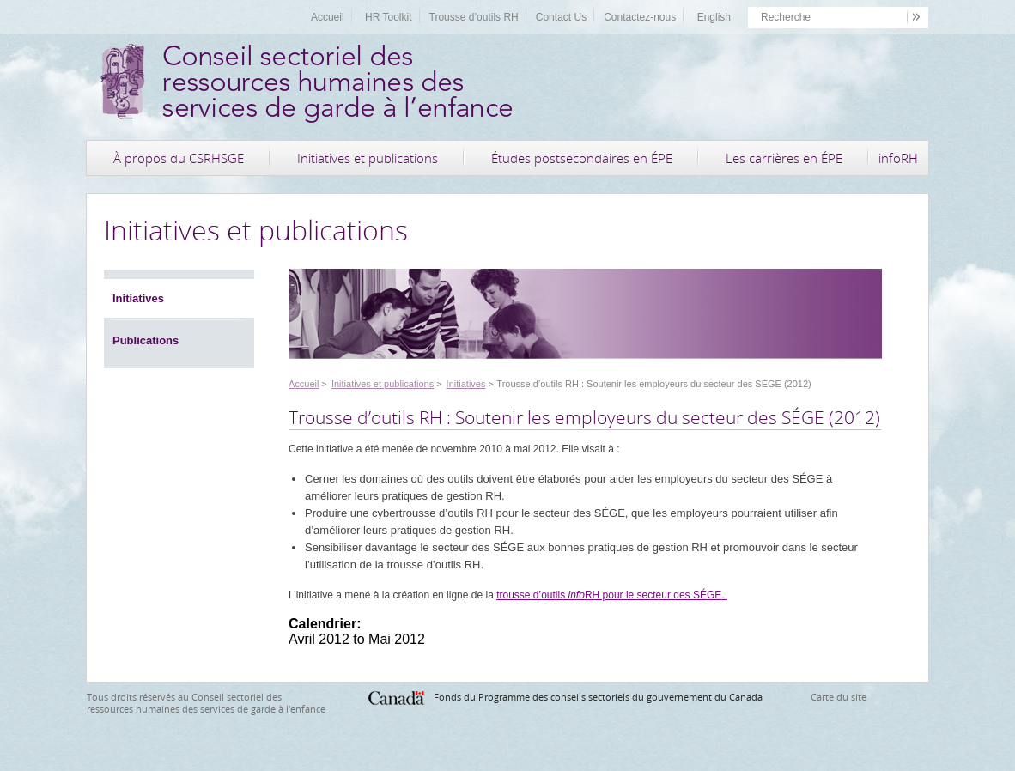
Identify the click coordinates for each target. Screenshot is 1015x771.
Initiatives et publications (367, 158)
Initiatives (138, 298)
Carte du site (838, 696)
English (714, 17)
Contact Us (561, 17)
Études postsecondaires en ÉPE (581, 158)
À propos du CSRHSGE (178, 158)
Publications (145, 340)
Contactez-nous (640, 17)
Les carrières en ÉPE (784, 158)
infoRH (898, 158)
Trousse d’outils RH (474, 17)
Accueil (327, 17)
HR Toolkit (388, 17)
